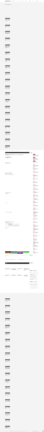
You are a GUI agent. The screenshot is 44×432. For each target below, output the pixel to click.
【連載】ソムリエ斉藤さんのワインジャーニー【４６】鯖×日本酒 (7, 121)
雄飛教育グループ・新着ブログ (33, 270)
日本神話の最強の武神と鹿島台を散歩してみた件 (35, 169)
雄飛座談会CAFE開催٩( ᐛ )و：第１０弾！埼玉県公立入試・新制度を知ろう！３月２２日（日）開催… (7, 327)
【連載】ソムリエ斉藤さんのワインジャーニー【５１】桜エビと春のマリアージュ (7, 20)
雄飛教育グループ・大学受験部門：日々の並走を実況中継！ (34, 272)
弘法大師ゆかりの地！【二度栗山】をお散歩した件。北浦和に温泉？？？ (35, 156)
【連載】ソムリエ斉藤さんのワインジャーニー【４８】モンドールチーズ (7, 94)
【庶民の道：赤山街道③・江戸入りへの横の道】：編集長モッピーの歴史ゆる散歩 (35, 213)
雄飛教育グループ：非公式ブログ (33, 281)
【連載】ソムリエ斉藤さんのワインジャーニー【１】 (35, 222)
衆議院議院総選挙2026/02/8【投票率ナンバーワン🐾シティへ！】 (7, 54)
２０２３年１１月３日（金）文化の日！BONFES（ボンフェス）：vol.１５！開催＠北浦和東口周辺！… (14, 269)
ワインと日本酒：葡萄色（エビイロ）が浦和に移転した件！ (35, 215)
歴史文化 (7, 72)
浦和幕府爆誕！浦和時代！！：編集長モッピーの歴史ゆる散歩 (7, 388)
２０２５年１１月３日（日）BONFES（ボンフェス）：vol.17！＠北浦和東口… (35, 239)
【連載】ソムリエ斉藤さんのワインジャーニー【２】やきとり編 (35, 205)
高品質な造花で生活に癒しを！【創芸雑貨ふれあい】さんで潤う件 (35, 176)
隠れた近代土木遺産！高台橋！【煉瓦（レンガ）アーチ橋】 (35, 185)
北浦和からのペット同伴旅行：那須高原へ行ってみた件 (11, 259)
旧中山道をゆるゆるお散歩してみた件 (35, 219)
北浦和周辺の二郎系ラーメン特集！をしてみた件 (20, 275)
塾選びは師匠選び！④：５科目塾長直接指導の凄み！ (34, 284)
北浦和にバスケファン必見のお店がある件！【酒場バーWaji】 (7, 268)
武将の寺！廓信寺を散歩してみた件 (21, 259)
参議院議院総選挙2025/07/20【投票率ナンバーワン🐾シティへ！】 (7, 147)
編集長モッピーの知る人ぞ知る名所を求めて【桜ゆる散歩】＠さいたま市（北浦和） (7, 33)
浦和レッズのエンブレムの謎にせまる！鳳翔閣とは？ (35, 252)
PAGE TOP (43, 431)
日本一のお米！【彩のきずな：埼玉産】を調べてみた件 (7, 275)
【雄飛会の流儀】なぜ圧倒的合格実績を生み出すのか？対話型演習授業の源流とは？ (34, 274)
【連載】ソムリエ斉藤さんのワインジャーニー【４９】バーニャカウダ (7, 81)
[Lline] (26, 252)
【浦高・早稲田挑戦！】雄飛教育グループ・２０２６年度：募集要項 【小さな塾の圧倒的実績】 (34, 276)
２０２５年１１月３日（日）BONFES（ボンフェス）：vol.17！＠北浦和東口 (7, 101)
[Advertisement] (22, 10)
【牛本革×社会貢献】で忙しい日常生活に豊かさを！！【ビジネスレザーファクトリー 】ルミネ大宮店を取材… (26, 269)
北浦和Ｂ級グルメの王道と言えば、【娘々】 (20, 268)
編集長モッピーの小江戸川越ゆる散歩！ (35, 179)
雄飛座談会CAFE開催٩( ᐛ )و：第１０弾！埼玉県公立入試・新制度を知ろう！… (35, 229)
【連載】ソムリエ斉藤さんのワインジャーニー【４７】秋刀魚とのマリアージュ (7, 114)
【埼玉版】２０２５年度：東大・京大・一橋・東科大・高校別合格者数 (35, 196)
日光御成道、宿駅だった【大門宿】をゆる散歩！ (35, 209)
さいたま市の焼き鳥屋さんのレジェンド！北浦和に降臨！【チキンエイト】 (35, 199)
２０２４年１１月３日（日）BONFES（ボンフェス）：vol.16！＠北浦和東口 (26, 275)
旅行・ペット (8, 305)
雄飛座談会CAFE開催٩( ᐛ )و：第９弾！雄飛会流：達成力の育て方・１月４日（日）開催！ (7, 88)
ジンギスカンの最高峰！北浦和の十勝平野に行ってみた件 (13, 275)
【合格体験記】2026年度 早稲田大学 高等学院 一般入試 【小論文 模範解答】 (34, 279)
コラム (7, 18)
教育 (7, 132)
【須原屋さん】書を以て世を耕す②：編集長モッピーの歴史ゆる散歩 (7, 67)
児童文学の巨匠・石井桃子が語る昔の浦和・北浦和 (35, 202)
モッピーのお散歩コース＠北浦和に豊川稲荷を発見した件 (35, 192)
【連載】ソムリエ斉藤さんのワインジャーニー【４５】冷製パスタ (7, 141)
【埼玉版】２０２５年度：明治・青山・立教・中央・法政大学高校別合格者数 (35, 166)
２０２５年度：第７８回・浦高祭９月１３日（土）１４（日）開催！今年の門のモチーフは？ (7, 134)
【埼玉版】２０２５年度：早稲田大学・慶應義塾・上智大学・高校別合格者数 (35, 243)
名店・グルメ (9, 152)
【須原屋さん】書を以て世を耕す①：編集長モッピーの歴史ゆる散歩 (7, 74)
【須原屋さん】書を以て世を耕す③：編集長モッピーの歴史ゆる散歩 (7, 60)
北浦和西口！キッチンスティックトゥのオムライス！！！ (35, 249)
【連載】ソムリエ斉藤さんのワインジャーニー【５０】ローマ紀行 (7, 40)
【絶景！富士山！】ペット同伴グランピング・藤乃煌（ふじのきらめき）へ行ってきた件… (35, 226)
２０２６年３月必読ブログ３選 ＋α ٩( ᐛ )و (33, 285)
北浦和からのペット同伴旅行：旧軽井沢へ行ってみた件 (35, 235)
